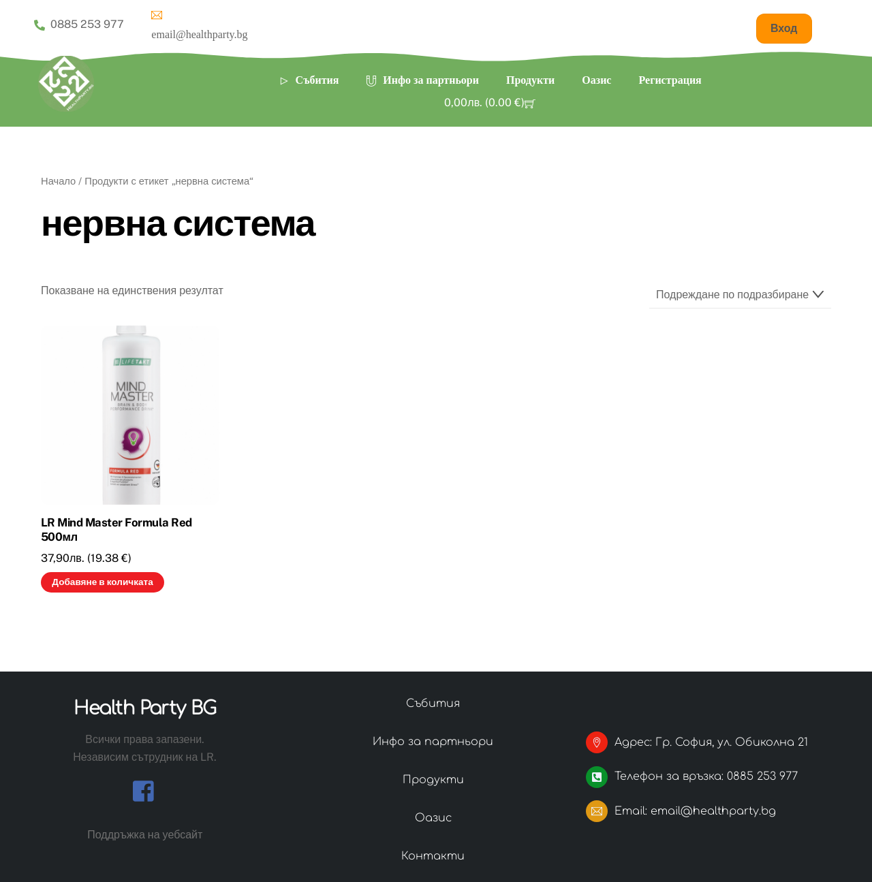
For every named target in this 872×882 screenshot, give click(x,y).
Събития (309, 80)
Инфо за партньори (422, 80)
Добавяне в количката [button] (102, 581)
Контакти (433, 856)
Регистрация (669, 80)
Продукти (530, 80)
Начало (58, 181)
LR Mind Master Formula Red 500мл (116, 530)
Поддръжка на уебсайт (144, 834)
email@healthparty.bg (199, 23)
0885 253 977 (79, 24)
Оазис (596, 80)
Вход (784, 28)
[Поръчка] (740, 295)
